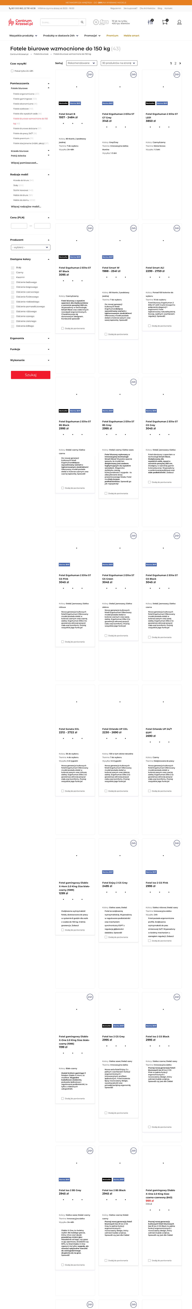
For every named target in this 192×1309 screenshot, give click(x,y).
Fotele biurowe (19, 88)
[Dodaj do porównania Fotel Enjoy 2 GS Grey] (106, 1113)
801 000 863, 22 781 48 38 (22, 8)
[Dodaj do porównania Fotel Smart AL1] (149, 482)
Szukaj (31, 375)
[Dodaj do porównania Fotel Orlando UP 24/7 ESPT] (149, 940)
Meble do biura (20, 195)
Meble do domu (21, 200)
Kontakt (168, 8)
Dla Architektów (147, 8)
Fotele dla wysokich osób (25, 113)
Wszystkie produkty (21, 35)
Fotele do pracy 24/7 (23, 133)
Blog (160, 8)
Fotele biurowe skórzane (25, 128)
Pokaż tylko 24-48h (22, 71)
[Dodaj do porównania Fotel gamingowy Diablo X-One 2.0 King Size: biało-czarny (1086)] (62, 1265)
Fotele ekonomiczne (23, 104)
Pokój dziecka (18, 155)
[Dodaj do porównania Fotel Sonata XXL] (62, 930)
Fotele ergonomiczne (23, 94)
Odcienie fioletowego (25, 297)
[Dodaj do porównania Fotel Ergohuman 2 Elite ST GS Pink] (62, 791)
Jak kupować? (130, 8)
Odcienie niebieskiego (25, 301)
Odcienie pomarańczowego (28, 306)
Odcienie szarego (22, 316)
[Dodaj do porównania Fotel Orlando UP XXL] (106, 937)
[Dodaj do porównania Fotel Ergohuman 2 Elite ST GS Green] (106, 791)
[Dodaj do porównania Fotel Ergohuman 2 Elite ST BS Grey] (106, 635)
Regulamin (115, 8)
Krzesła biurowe (19, 151)
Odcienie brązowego (24, 287)
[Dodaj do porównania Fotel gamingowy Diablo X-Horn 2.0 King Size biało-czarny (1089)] (62, 1098)
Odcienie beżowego (24, 282)
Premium (112, 35)
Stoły (15, 185)
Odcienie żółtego (22, 326)
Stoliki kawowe (20, 190)
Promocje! (90, 35)
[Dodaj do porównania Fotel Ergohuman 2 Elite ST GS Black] (149, 791)
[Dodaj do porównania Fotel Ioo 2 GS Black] (149, 1260)
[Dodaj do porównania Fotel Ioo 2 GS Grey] (106, 1260)
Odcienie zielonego (23, 321)
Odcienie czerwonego (25, 292)
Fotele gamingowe (22, 99)
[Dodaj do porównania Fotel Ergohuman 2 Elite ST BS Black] (62, 641)
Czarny (17, 272)
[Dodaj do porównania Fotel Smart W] (106, 493)
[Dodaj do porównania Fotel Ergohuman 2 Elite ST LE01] (149, 326)
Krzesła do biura (21, 180)
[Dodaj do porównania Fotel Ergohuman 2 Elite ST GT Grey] (106, 334)
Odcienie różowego (24, 311)
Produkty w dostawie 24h (59, 35)
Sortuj (59, 63)
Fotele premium (21, 138)
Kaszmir (18, 277)
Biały (16, 267)
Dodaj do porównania (75, 328)
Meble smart (131, 35)
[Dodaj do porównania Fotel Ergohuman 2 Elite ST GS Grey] (149, 637)
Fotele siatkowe (21, 108)
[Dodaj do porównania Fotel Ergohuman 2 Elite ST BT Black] (62, 488)
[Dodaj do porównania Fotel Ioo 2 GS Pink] (149, 1127)
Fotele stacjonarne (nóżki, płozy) (28, 143)
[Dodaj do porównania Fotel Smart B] (62, 328)
